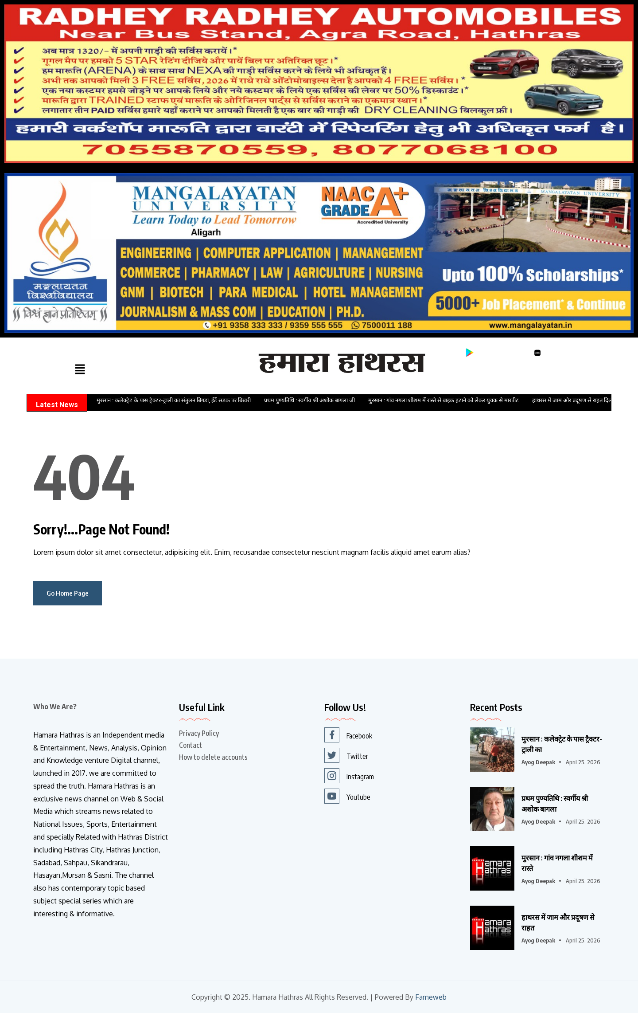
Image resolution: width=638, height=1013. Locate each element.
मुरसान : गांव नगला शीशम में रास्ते (557, 863)
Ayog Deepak (538, 762)
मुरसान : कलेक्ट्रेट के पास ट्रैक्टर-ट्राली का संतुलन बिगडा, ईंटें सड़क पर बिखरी (174, 400)
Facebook (348, 734)
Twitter (346, 755)
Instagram (349, 775)
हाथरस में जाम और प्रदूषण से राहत (558, 922)
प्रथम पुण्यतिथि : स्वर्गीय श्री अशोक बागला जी (309, 400)
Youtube (347, 796)
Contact (190, 745)
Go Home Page (68, 593)
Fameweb (431, 997)
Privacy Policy (199, 733)
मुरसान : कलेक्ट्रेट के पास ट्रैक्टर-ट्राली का (561, 744)
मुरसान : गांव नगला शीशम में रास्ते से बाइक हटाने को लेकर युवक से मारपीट (443, 400)
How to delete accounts (213, 757)
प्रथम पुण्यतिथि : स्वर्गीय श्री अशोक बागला (554, 803)
